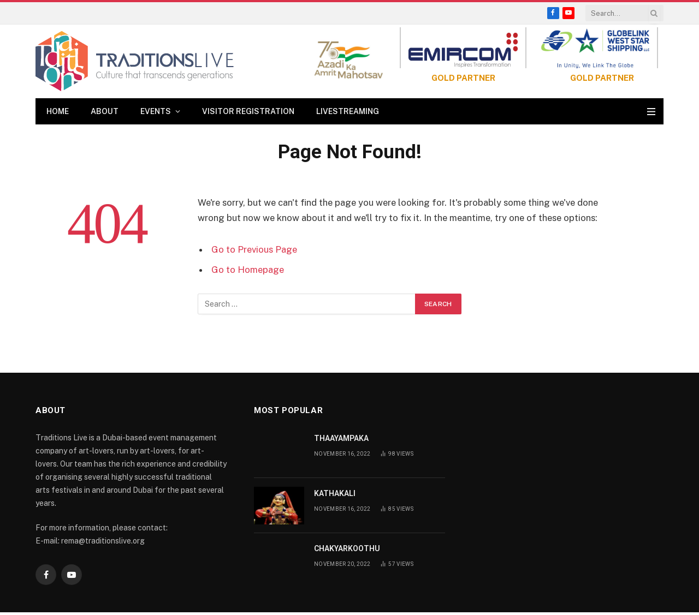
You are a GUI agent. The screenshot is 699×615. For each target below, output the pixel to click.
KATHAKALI (335, 493)
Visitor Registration (248, 111)
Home (57, 111)
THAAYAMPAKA (341, 438)
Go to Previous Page (254, 249)
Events (155, 111)
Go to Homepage (247, 269)
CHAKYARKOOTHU (347, 548)
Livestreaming (347, 111)
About (105, 111)
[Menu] (651, 111)
